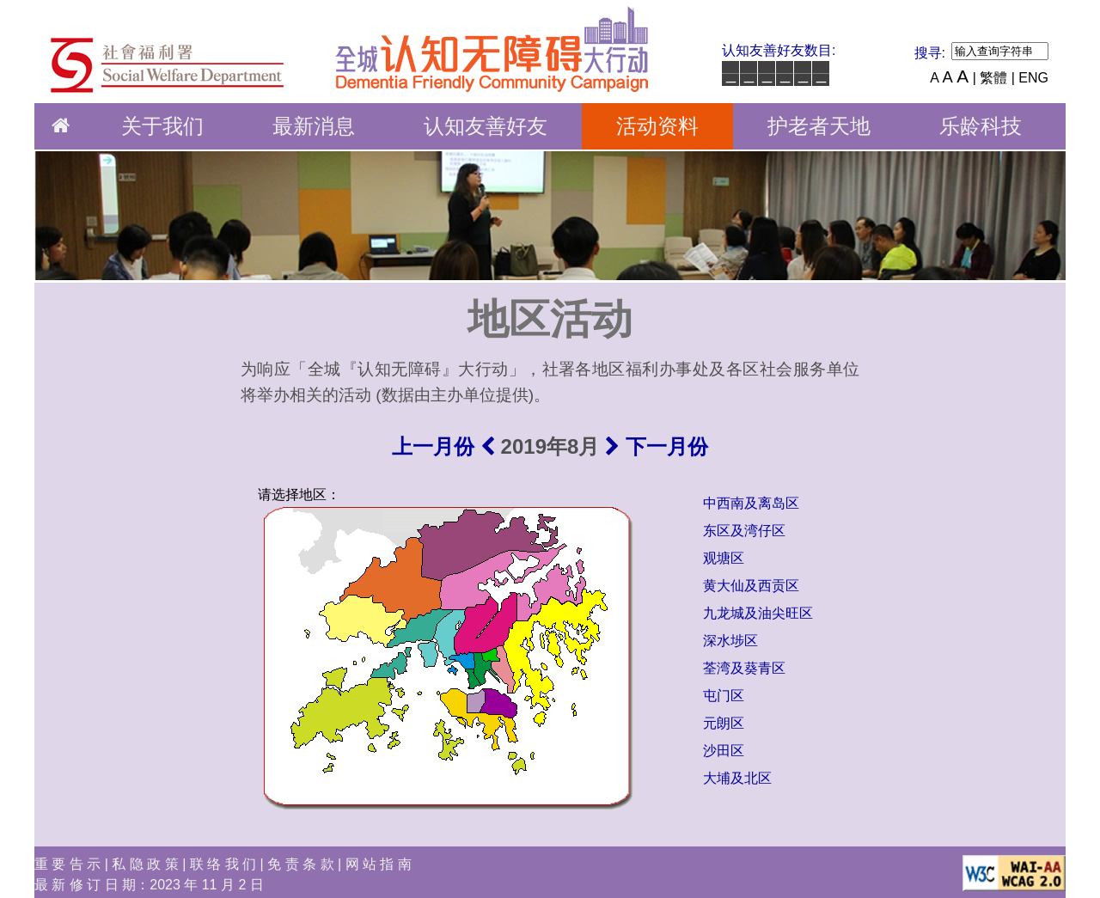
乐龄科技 (980, 125)
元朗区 (723, 723)
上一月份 (443, 446)
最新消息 (313, 125)
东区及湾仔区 (744, 530)
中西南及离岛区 (751, 503)
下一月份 (656, 446)
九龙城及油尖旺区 (758, 613)
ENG (1033, 77)
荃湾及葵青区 (744, 668)
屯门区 (723, 695)
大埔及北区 (737, 778)
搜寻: (929, 53)
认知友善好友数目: (778, 50)
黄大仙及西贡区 (751, 585)
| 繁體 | (994, 77)
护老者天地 (819, 125)
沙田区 (723, 750)
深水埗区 (730, 640)
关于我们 (162, 125)
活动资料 (657, 125)
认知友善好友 (485, 125)
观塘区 (723, 558)
